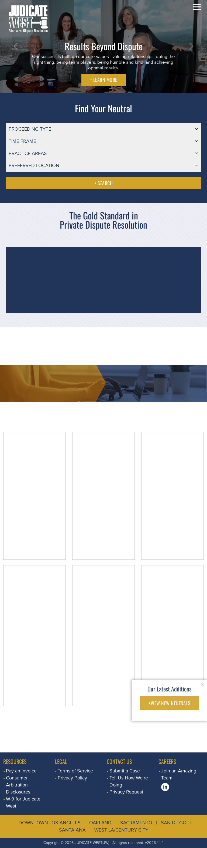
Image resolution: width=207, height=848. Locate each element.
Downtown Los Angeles (50, 823)
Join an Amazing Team (178, 774)
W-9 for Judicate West (23, 802)
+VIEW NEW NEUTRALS (169, 703)
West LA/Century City (121, 830)
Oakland (100, 823)
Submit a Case (124, 771)
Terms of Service (75, 771)
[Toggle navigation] (197, 7)
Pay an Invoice (21, 771)
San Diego (174, 823)
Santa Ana (72, 830)
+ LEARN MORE (103, 79)
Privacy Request (126, 792)
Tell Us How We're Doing (128, 781)
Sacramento (136, 823)
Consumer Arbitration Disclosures (18, 785)
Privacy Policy (72, 778)
